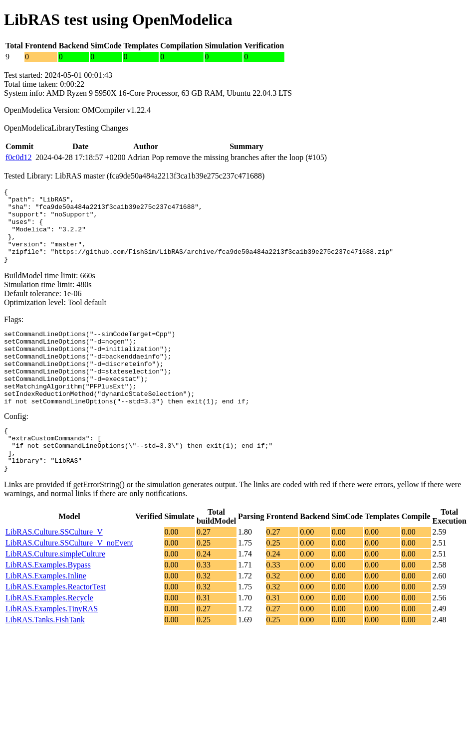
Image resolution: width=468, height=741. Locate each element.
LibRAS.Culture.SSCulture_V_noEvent (69, 581)
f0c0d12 (18, 157)
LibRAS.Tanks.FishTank (45, 658)
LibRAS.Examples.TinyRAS (51, 647)
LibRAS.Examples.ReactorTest (55, 625)
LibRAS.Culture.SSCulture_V (54, 570)
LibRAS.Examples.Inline (45, 614)
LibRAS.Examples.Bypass (48, 603)
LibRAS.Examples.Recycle (49, 636)
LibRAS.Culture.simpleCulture (55, 592)
